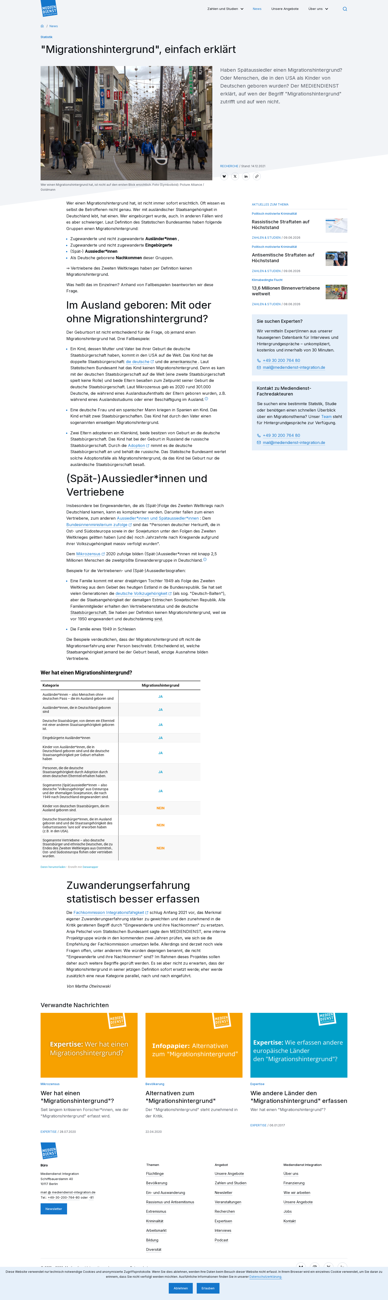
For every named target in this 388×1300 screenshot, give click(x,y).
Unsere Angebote (285, 9)
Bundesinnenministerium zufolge (96, 524)
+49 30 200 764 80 (281, 360)
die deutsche (137, 361)
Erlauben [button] (208, 1288)
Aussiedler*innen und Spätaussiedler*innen (158, 518)
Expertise (49, 1132)
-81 (91, 1197)
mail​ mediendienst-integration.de (294, 367)
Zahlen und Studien (222, 9)
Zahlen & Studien (266, 237)
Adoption (136, 445)
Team (326, 416)
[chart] (120, 769)
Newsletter (54, 1209)
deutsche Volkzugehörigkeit (141, 593)
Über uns (316, 9)
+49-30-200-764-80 (64, 1197)
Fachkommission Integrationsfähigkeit (108, 912)
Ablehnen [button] (181, 1288)
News (257, 9)
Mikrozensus (88, 553)
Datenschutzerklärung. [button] (265, 1276)
